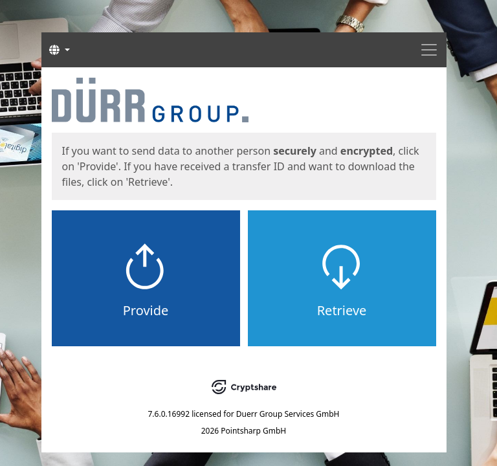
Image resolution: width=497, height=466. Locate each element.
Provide (146, 310)
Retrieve (342, 310)
